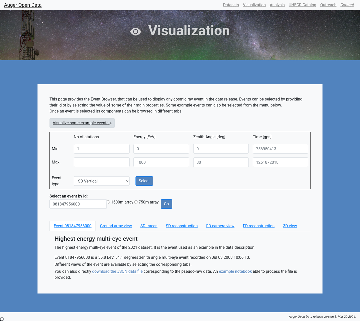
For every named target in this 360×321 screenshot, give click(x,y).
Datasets (231, 4)
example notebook (235, 271)
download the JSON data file (117, 271)
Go (166, 204)
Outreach (328, 4)
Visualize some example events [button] (81, 122)
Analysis (277, 4)
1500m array (122, 202)
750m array (148, 202)
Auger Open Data (23, 5)
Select (144, 180)
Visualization (254, 4)
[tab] (73, 226)
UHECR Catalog (302, 4)
